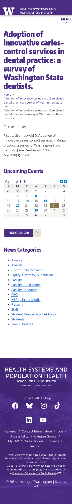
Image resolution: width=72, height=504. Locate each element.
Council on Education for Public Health (34, 473)
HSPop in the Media (26, 299)
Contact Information (37, 431)
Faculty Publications (26, 284)
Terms (34, 446)
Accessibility (19, 436)
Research (18, 304)
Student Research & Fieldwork (33, 314)
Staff (14, 309)
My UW (13, 441)
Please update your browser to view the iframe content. (36, 198)
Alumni (16, 260)
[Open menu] (65, 20)
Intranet (10, 431)
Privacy (53, 441)
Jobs (60, 431)
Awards (16, 265)
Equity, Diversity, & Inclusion (32, 275)
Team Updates (22, 324)
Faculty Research (24, 289)
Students (18, 319)
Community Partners (27, 270)
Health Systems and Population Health (38, 11)
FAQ (14, 294)
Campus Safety (45, 436)
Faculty (16, 280)
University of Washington (9, 11)
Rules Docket (33, 441)
